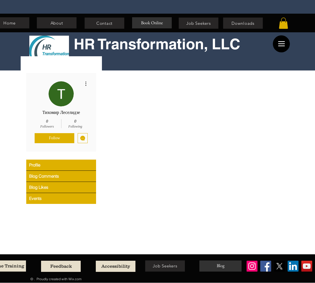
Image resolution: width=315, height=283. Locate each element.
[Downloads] (243, 23)
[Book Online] (152, 22)
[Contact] (104, 23)
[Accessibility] (115, 266)
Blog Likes (38, 187)
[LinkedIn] (293, 266)
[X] (279, 266)
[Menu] (281, 43)
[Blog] (220, 266)
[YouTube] (306, 266)
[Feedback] (61, 266)
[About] (57, 22)
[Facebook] (265, 266)
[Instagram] (252, 266)
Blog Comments (44, 176)
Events (35, 198)
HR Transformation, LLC (157, 44)
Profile (34, 165)
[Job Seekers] (198, 23)
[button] (283, 23)
